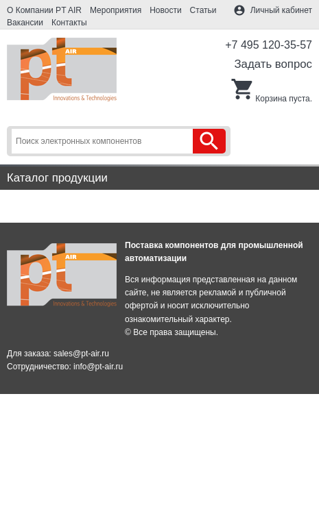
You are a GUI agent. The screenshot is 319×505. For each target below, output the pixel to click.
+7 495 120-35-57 (268, 45)
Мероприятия (115, 10)
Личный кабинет (281, 10)
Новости (165, 10)
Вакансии (25, 22)
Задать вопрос (273, 64)
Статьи (203, 10)
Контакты (69, 22)
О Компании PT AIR (44, 10)
